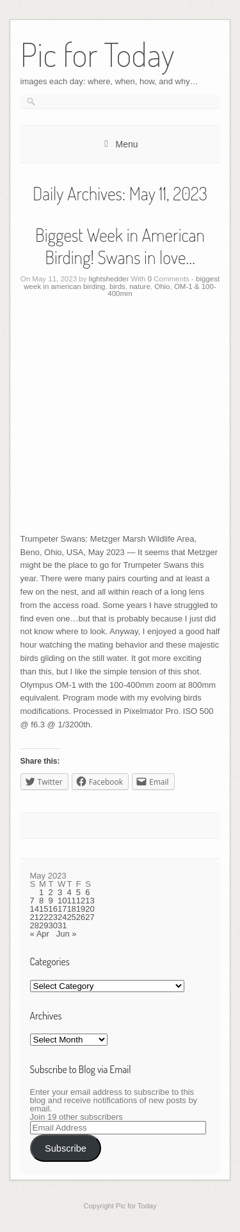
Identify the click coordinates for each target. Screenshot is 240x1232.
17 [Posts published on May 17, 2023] (62, 909)
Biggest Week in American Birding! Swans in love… (120, 246)
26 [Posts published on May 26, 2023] (80, 917)
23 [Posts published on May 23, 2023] (52, 917)
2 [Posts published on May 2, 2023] (50, 892)
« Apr (39, 934)
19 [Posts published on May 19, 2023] (80, 909)
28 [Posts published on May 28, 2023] (34, 925)
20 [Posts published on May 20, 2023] (89, 909)
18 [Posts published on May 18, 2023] (71, 909)
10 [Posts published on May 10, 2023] (62, 900)
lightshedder (109, 279)
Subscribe (65, 1148)
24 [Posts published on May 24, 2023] (62, 917)
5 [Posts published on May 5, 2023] (78, 892)
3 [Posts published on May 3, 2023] (60, 892)
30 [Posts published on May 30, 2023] (52, 925)
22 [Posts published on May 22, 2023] (43, 917)
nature (139, 286)
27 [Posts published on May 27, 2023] (89, 917)
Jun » (66, 934)
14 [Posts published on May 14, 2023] (34, 909)
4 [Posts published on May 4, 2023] (69, 892)
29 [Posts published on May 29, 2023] (43, 925)
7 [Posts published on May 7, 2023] (32, 900)
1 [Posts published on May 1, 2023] (41, 892)
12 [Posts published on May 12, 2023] (80, 900)
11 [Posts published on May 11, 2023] (71, 900)
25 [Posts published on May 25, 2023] (71, 917)
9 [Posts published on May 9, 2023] (50, 900)
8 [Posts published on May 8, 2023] (41, 900)
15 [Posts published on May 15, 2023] (43, 909)
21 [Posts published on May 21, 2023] (34, 917)
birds (117, 286)
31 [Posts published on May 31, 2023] (62, 925)
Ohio (162, 286)
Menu (126, 144)
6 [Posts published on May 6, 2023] (87, 892)
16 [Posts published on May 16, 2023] (52, 909)
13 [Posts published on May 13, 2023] (89, 900)
